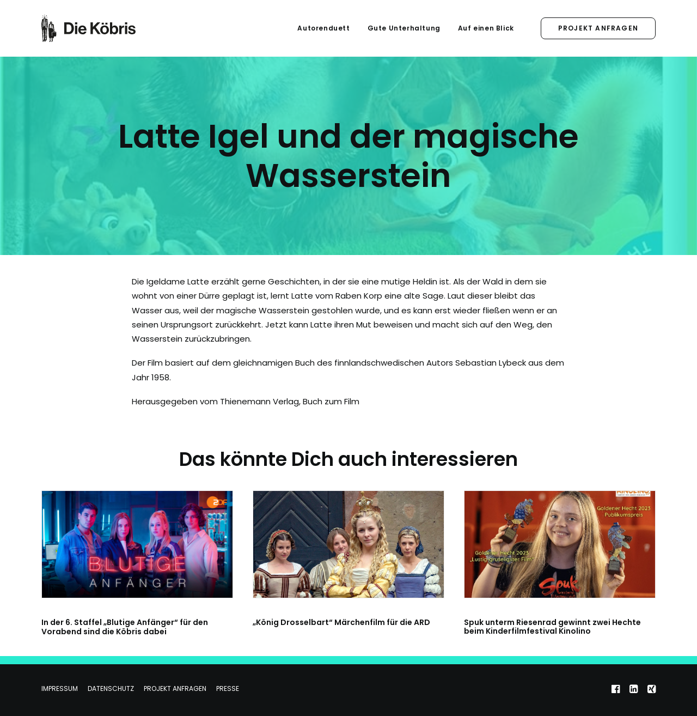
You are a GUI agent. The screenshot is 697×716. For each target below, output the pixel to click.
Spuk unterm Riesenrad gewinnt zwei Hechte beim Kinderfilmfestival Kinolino (552, 627)
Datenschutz (111, 688)
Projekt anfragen (175, 688)
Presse (227, 688)
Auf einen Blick (486, 28)
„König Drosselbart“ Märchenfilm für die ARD (341, 622)
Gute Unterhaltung (404, 28)
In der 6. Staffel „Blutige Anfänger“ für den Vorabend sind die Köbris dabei (124, 627)
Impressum (59, 688)
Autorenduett (323, 28)
